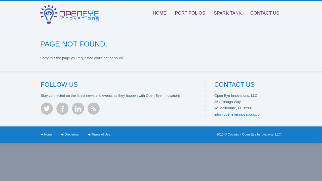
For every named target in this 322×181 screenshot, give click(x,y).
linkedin (78, 109)
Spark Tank (228, 13)
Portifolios (190, 13)
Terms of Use (101, 134)
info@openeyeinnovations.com (238, 114)
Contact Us (264, 13)
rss (94, 109)
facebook (62, 109)
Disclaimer (72, 134)
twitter (47, 109)
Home (159, 13)
